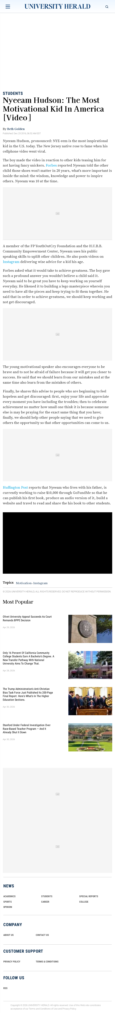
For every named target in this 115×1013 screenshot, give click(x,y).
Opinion (7, 907)
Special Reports (88, 896)
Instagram (11, 261)
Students (13, 93)
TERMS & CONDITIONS (47, 961)
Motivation (24, 583)
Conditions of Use (49, 1009)
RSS (5, 988)
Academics (9, 896)
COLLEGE (83, 901)
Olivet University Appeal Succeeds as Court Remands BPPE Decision (27, 618)
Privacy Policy (69, 1009)
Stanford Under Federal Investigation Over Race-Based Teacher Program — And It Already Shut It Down (26, 728)
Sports (7, 901)
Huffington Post (15, 487)
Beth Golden (16, 129)
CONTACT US (42, 935)
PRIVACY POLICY (11, 961)
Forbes (51, 165)
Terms (32, 1009)
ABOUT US (8, 935)
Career (45, 901)
